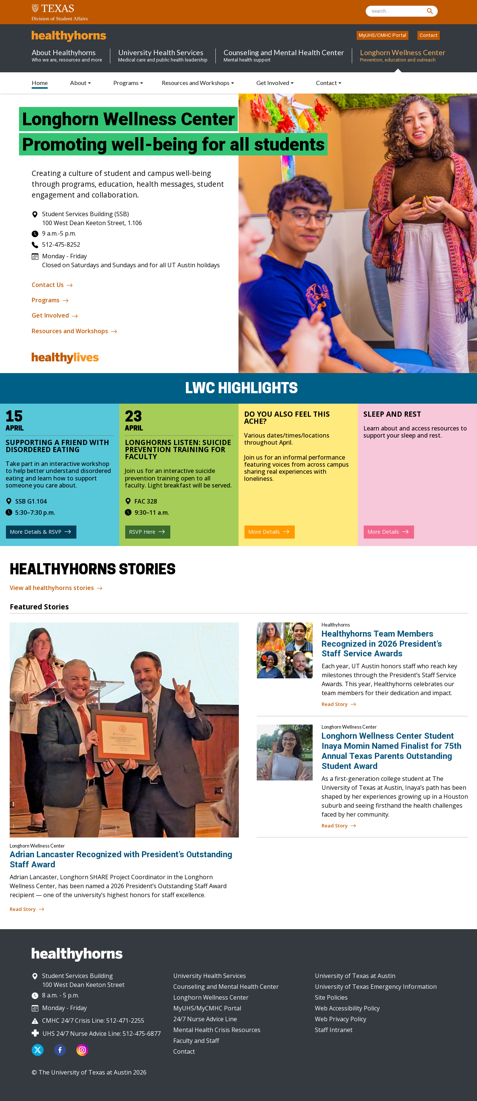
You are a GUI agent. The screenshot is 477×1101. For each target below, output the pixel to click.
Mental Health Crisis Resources (216, 1030)
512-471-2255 (125, 1020)
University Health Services (209, 976)
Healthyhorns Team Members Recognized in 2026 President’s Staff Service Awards (382, 644)
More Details (268, 532)
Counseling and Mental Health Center (226, 986)
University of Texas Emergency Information (376, 986)
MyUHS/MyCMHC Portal (207, 1008)
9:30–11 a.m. (147, 512)
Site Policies (331, 997)
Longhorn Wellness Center (211, 997)
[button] (128, 82)
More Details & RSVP (40, 532)
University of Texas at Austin (355, 976)
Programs (50, 300)
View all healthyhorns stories (56, 588)
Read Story (339, 704)
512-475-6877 (142, 1033)
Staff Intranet (334, 1030)
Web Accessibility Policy (347, 1008)
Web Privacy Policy (340, 1019)
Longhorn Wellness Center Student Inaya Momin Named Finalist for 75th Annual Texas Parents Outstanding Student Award (391, 751)
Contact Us (52, 285)
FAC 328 (141, 501)
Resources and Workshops (74, 331)
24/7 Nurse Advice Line (205, 1019)
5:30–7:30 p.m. (30, 512)
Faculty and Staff (196, 1041)
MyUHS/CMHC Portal (382, 35)
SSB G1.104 (26, 501)
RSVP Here (147, 532)
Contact (428, 35)
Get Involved (55, 316)
